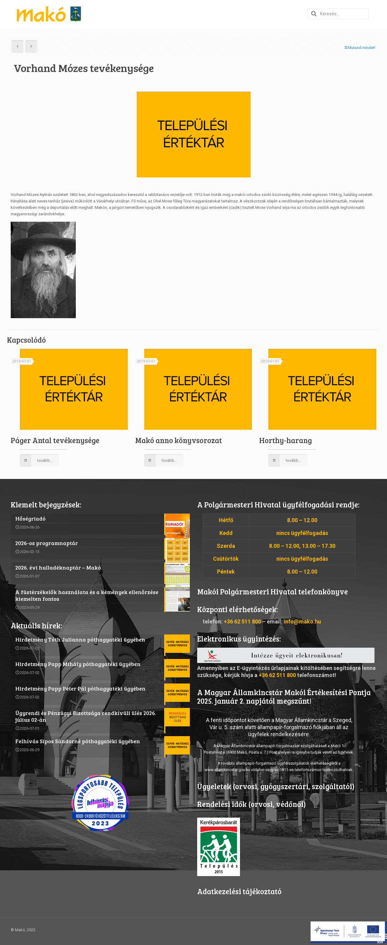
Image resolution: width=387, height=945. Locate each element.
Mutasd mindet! (359, 47)
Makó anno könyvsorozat (178, 440)
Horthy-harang (285, 440)
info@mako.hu (302, 621)
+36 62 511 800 (242, 621)
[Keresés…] (338, 13)
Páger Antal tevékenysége (55, 440)
